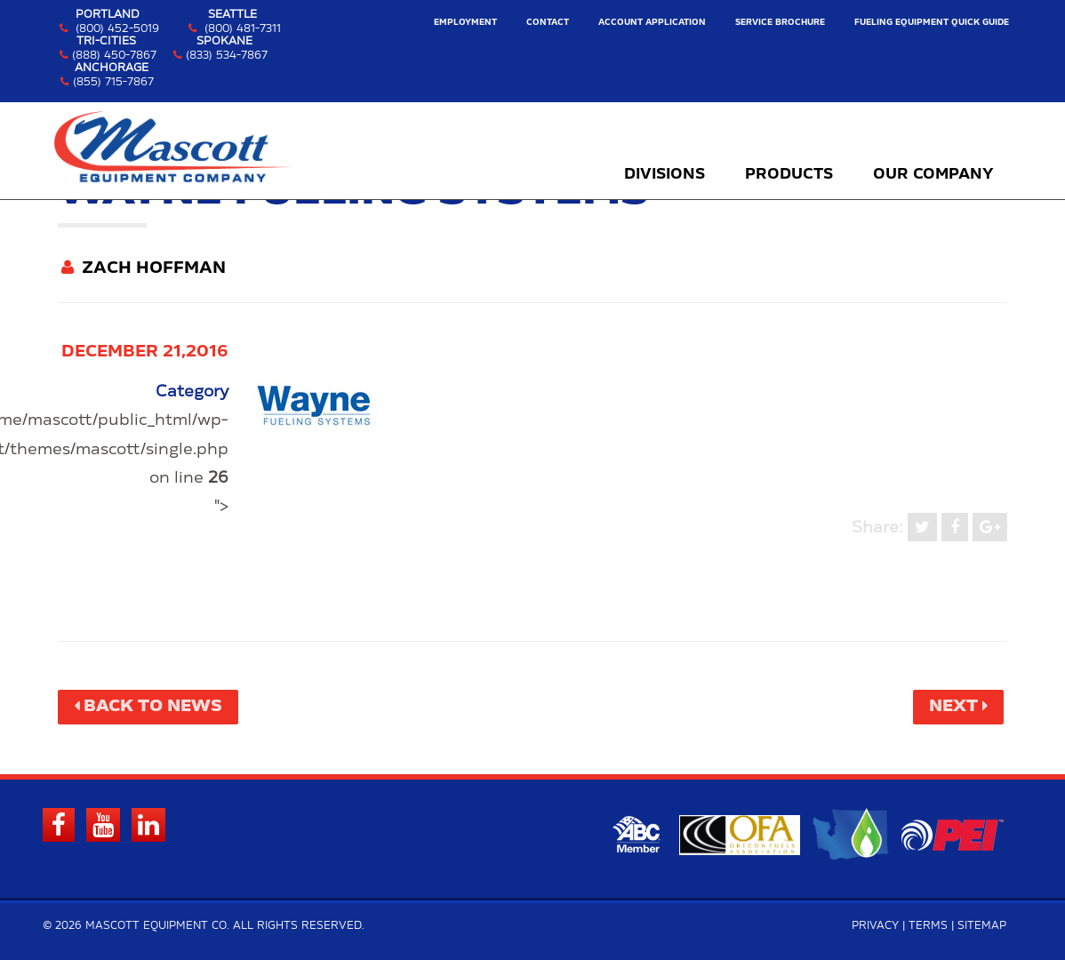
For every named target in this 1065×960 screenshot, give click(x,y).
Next (953, 707)
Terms (928, 926)
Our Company (933, 174)
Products (789, 174)
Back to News (153, 707)
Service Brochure (780, 23)
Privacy (875, 926)
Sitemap (981, 926)
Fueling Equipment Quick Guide (931, 23)
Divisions (664, 174)
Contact (547, 23)
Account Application (652, 23)
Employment (465, 23)
